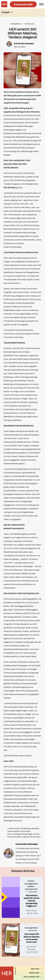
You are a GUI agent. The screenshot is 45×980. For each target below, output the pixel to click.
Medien (31, 886)
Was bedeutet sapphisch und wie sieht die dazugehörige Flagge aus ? (31, 900)
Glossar (31, 881)
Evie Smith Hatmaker (24, 44)
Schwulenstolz (31, 889)
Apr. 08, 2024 (32, 913)
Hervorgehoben (16, 24)
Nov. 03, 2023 (32, 952)
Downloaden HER (23, 4)
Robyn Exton (31, 911)
